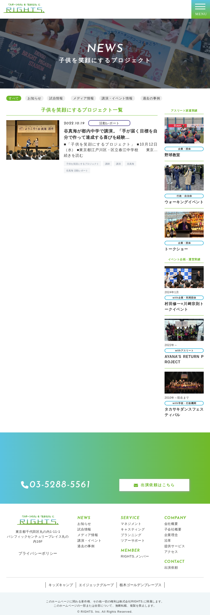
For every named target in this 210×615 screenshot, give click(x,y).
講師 (107, 163)
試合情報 (84, 523)
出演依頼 (171, 562)
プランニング (131, 529)
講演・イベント (89, 535)
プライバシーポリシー (38, 548)
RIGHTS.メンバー (135, 550)
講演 (118, 163)
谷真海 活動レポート (77, 170)
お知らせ (84, 518)
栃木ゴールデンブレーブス (138, 579)
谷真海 (130, 163)
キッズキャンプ (63, 579)
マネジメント (131, 518)
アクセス (171, 546)
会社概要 (171, 518)
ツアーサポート (133, 535)
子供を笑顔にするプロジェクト (82, 163)
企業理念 (171, 529)
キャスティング (133, 523)
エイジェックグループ (97, 579)
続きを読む (73, 155)
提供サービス (174, 540)
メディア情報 (87, 529)
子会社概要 (173, 523)
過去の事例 (86, 540)
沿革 (167, 535)
